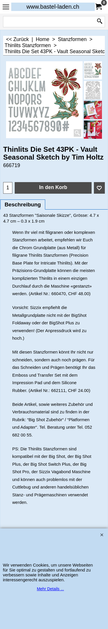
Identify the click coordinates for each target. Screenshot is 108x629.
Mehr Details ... (50, 589)
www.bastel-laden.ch (52, 6)
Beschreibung (23, 204)
